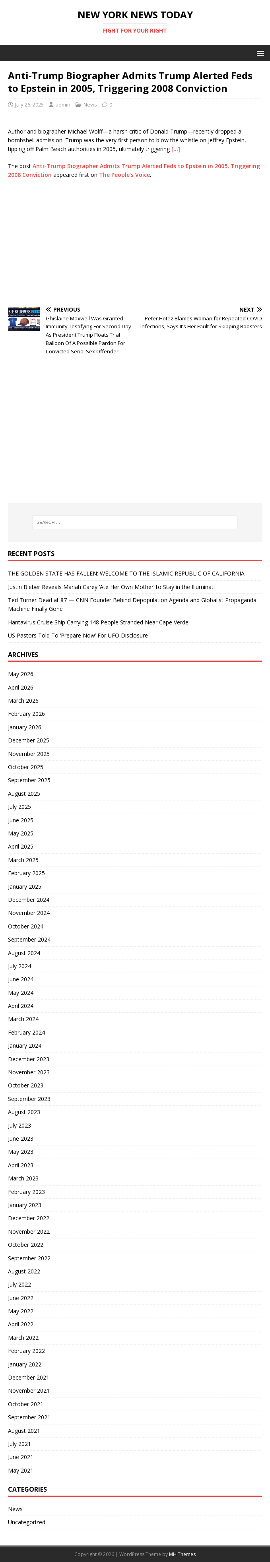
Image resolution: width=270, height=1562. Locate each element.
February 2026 (26, 713)
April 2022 (20, 1324)
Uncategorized (26, 1522)
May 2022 (20, 1311)
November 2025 (29, 754)
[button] (259, 52)
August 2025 (24, 793)
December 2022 (28, 1218)
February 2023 (26, 1192)
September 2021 (29, 1417)
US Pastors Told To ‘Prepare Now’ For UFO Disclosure (78, 635)
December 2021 (28, 1377)
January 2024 (24, 1045)
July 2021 (19, 1444)
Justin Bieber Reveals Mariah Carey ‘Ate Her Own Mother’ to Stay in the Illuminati (111, 587)
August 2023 (24, 1112)
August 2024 (24, 953)
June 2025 (20, 820)
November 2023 (29, 1072)
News (90, 104)
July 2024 (19, 966)
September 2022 (29, 1258)
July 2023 (19, 1125)
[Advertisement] (135, 243)
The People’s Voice (124, 174)
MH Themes (182, 1554)
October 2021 (25, 1404)
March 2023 (23, 1178)
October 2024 (25, 926)
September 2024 (29, 939)
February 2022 (26, 1351)
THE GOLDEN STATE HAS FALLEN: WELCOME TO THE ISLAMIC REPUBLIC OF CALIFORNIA (126, 573)
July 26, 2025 (29, 104)
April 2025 (20, 846)
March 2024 (23, 1019)
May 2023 (20, 1151)
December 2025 (28, 740)
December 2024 (28, 899)
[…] (175, 149)
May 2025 (20, 833)
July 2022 (19, 1284)
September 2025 (29, 780)
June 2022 (20, 1298)
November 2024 (29, 913)
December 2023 (28, 1059)
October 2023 (25, 1085)
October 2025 (25, 767)
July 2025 (19, 806)
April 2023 (20, 1165)
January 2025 (24, 886)
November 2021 (29, 1390)
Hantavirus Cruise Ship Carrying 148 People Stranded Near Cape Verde (98, 622)
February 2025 (26, 873)
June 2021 (20, 1457)
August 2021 (24, 1430)
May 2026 (20, 674)
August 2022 (24, 1271)
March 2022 (23, 1337)
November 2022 (29, 1231)
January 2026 (24, 727)
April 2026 (20, 687)
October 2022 (25, 1244)
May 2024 (20, 992)
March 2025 (23, 860)
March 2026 (23, 700)
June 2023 (20, 1138)
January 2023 (24, 1205)
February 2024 (26, 1032)
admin (62, 104)
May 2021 (20, 1470)
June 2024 (20, 979)
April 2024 (20, 1006)
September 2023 (29, 1099)
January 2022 (24, 1364)
